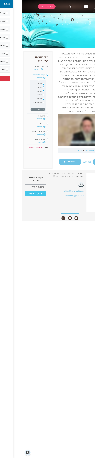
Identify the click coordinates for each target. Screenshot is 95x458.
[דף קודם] (21, 109)
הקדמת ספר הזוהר (68, 151)
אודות (86, 184)
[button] (64, 6)
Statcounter (90, 225)
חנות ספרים (83, 201)
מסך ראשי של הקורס (19, 66)
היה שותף (86, 205)
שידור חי (86, 179)
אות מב (57, 151)
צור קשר (85, 210)
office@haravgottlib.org (52, 191)
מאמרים (86, 193)
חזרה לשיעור (64, 162)
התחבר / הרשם (83, 175)
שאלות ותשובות (83, 197)
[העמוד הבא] (9, 109)
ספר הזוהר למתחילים (84, 151)
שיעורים (85, 188)
